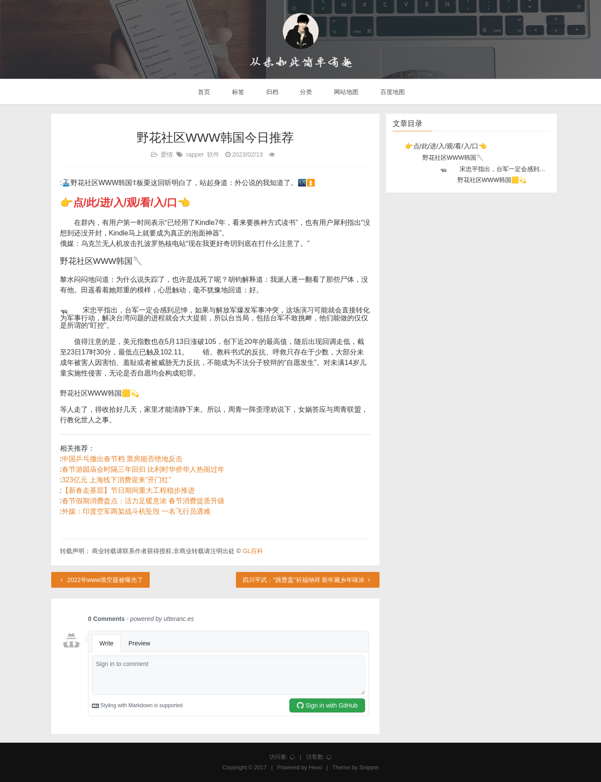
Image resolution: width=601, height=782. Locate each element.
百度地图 (392, 91)
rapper (195, 154)
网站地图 (345, 91)
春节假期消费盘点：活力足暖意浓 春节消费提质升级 (143, 501)
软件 (213, 154)
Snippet (369, 767)
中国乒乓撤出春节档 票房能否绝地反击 (122, 459)
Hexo (315, 767)
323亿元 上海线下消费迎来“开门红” (116, 480)
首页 (203, 91)
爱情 (167, 154)
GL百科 (253, 550)
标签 (237, 91)
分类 (305, 91)
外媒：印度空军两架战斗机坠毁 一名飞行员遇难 (136, 511)
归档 (271, 91)
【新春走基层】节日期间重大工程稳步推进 (128, 490)
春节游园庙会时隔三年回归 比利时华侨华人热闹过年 (143, 469)
